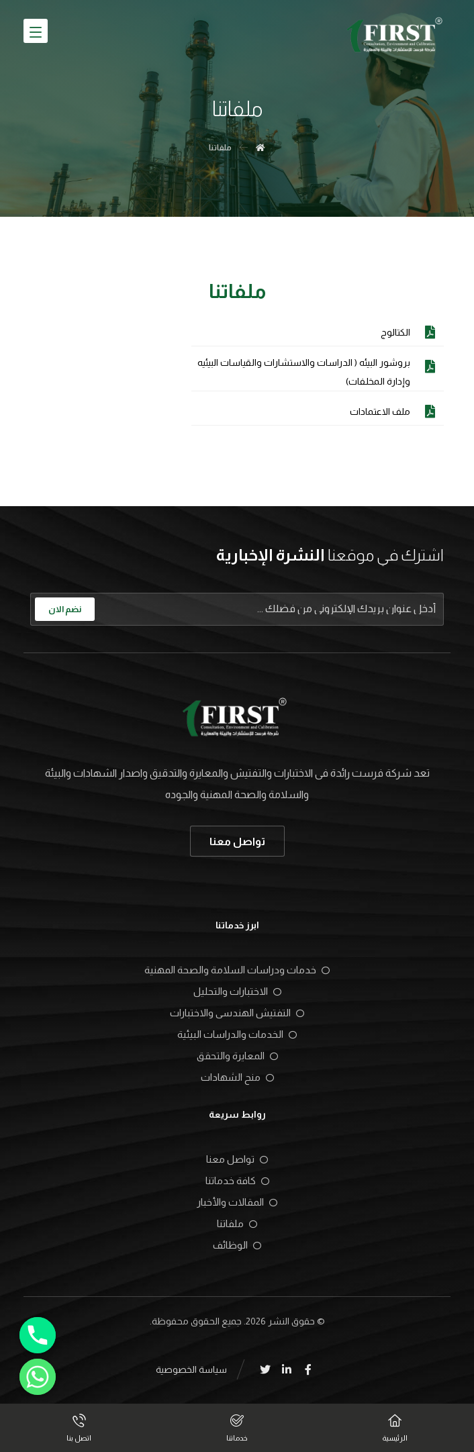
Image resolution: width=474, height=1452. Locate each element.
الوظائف (237, 1245)
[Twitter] (265, 1369)
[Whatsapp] (37, 1377)
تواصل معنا (237, 1159)
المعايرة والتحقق (237, 1055)
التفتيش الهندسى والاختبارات (237, 1012)
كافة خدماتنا (237, 1180)
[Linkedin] (286, 1369)
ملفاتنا (237, 1223)
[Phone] (37, 1335)
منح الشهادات (237, 1077)
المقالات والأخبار (237, 1202)
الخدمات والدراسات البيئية (237, 1034)
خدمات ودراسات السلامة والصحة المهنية (237, 969)
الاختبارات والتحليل (237, 991)
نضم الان (64, 609)
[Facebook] (308, 1369)
